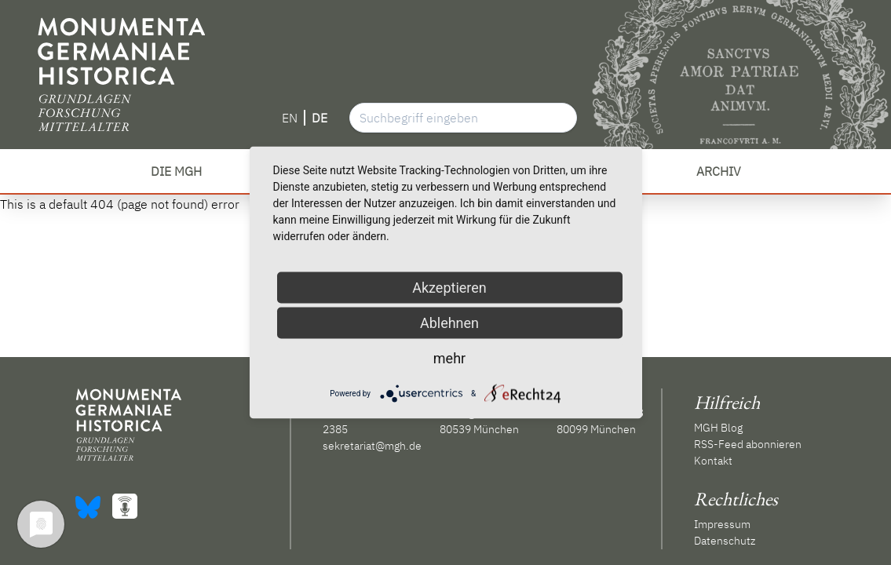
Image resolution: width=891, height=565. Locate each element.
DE (319, 118)
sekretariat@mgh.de (372, 446)
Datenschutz (724, 541)
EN (290, 118)
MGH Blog (718, 428)
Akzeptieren (449, 287)
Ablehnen (449, 323)
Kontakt (713, 461)
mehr (449, 358)
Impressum (722, 524)
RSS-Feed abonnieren (748, 444)
